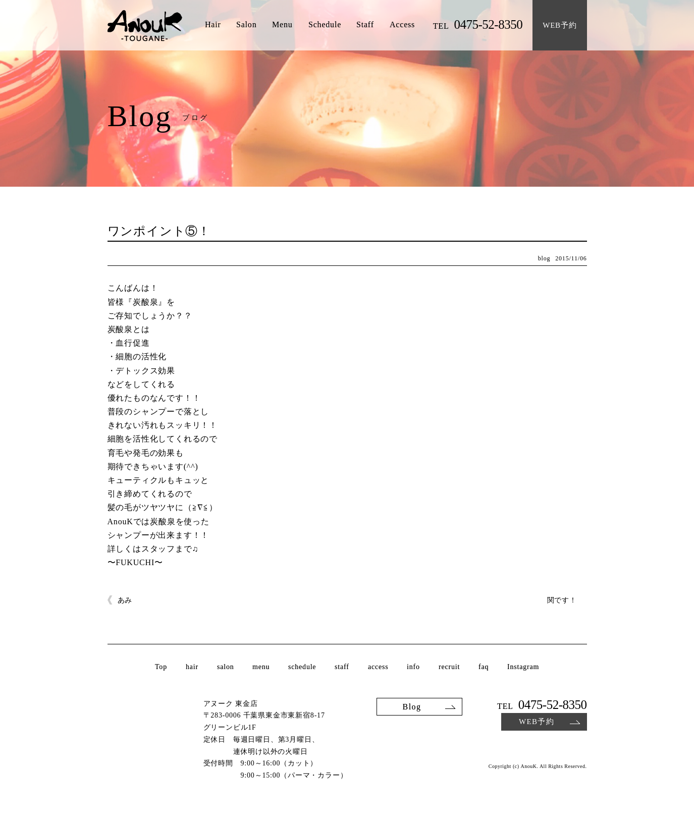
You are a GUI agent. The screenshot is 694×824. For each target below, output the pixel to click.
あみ (125, 600)
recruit (449, 667)
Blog (411, 706)
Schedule (324, 25)
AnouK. (529, 766)
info (413, 667)
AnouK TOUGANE (145, 26)
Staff (365, 25)
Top (161, 667)
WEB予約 (536, 722)
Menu (282, 25)
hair (192, 667)
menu (261, 667)
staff (342, 667)
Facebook (580, 746)
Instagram (523, 667)
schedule (302, 667)
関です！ (562, 600)
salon (225, 667)
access (378, 667)
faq (483, 667)
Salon (246, 25)
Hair (212, 25)
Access (402, 25)
